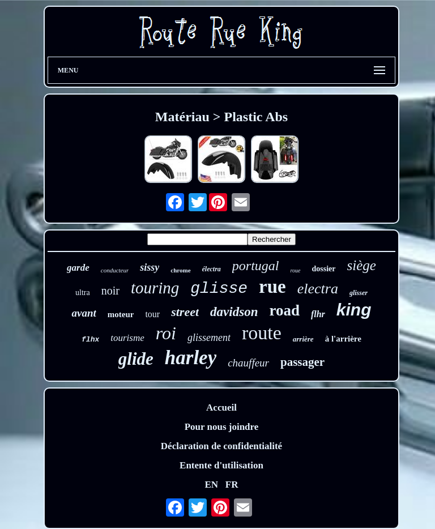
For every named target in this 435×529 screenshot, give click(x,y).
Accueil (221, 407)
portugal (255, 265)
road (284, 310)
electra (317, 288)
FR (231, 484)
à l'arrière (343, 338)
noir (110, 290)
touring (155, 288)
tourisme (127, 337)
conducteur (115, 270)
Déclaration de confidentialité (221, 446)
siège (361, 265)
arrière (303, 339)
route (262, 332)
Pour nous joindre (222, 426)
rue (272, 286)
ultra (82, 292)
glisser (358, 293)
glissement (209, 337)
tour (152, 314)
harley (190, 358)
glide (135, 359)
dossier (324, 268)
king (354, 309)
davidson (234, 312)
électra (211, 269)
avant (83, 313)
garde (78, 267)
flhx (90, 339)
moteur (121, 314)
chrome (180, 270)
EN (211, 484)
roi (166, 333)
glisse (219, 288)
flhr (318, 314)
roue (296, 270)
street (185, 312)
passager (302, 362)
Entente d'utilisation (221, 465)
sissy (149, 267)
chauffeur (248, 363)
